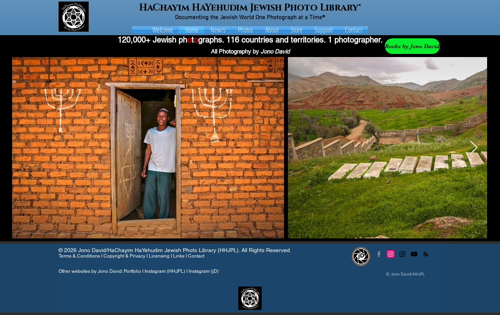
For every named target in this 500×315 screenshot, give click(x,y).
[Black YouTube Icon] (414, 254)
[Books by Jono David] (412, 46)
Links (178, 256)
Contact (196, 256)
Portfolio (132, 271)
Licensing (159, 256)
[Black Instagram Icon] (402, 254)
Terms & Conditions (79, 256)
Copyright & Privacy (124, 256)
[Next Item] (473, 148)
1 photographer (354, 40)
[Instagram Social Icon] (391, 254)
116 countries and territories (274, 40)
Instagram (155, 271)
